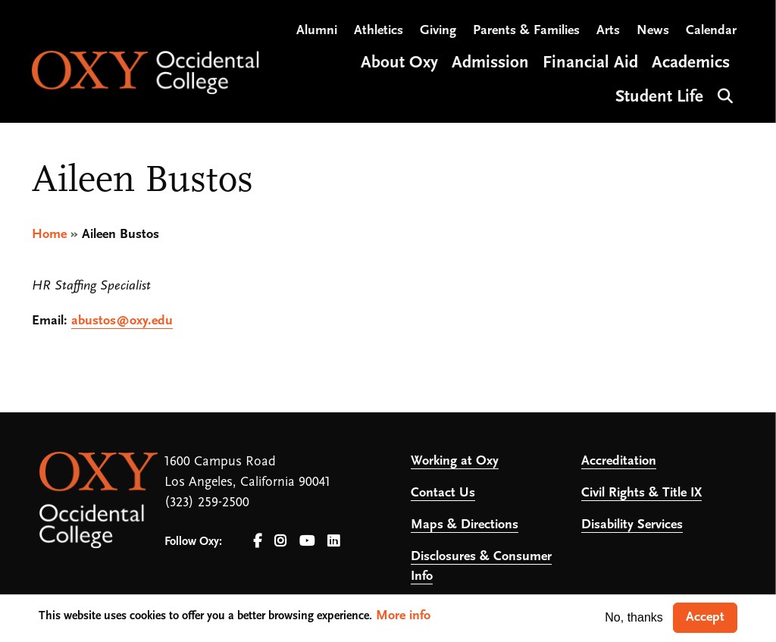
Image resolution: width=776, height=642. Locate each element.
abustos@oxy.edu (122, 321)
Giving (438, 30)
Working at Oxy (455, 461)
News (653, 30)
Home (49, 234)
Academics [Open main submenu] (691, 63)
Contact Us (443, 493)
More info (403, 616)
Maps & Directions (464, 525)
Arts (608, 30)
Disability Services (632, 525)
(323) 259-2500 (206, 503)
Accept (705, 617)
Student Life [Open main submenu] (659, 97)
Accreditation (618, 461)
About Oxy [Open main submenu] (399, 63)
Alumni (316, 30)
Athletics (378, 30)
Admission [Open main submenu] (490, 63)
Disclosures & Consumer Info (481, 567)
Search (723, 94)
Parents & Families (526, 30)
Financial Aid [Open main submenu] (590, 63)
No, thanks (633, 617)
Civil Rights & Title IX (641, 493)
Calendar (711, 30)
